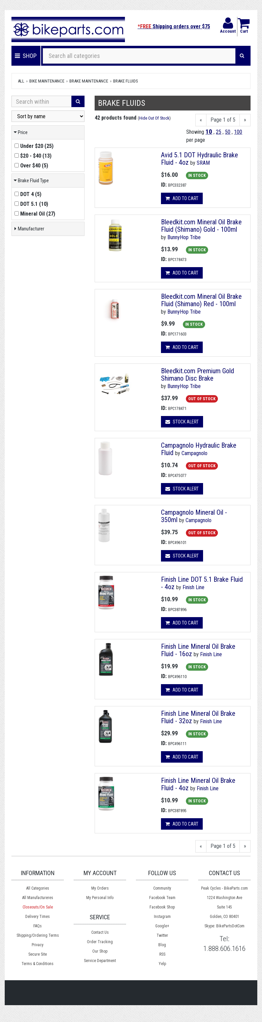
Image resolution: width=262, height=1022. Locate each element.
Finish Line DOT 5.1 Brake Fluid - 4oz (202, 583)
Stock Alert (182, 421)
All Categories (37, 888)
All (21, 81)
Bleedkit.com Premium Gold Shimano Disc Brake (197, 374)
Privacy (37, 945)
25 (218, 132)
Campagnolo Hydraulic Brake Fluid (198, 449)
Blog (162, 945)
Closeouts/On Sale (38, 907)
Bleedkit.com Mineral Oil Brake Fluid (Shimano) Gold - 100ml (201, 225)
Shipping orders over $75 (174, 26)
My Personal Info (99, 897)
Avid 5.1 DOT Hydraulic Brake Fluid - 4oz (199, 158)
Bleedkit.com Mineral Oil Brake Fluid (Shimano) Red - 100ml (201, 300)
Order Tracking (100, 941)
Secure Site (37, 954)
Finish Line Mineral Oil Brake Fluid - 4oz (198, 784)
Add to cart (181, 198)
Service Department (100, 960)
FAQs (37, 926)
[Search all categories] (139, 56)
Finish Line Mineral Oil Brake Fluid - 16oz (198, 650)
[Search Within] (41, 101)
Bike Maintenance (46, 81)
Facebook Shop (162, 907)
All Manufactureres (37, 897)
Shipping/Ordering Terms (38, 935)
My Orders (100, 888)
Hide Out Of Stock (154, 118)
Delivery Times (37, 916)
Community (162, 888)
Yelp (162, 963)
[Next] (245, 120)
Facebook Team (162, 897)
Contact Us (100, 932)
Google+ (162, 926)
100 (238, 132)
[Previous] (200, 120)
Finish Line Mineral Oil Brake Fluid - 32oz (198, 717)
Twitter (162, 935)
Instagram (162, 916)
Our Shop (99, 951)
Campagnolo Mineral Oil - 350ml (194, 516)
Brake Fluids (125, 81)
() (34, 146)
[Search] (242, 56)
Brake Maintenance (88, 81)
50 (227, 132)
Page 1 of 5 (222, 120)
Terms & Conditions (38, 963)
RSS (162, 954)
